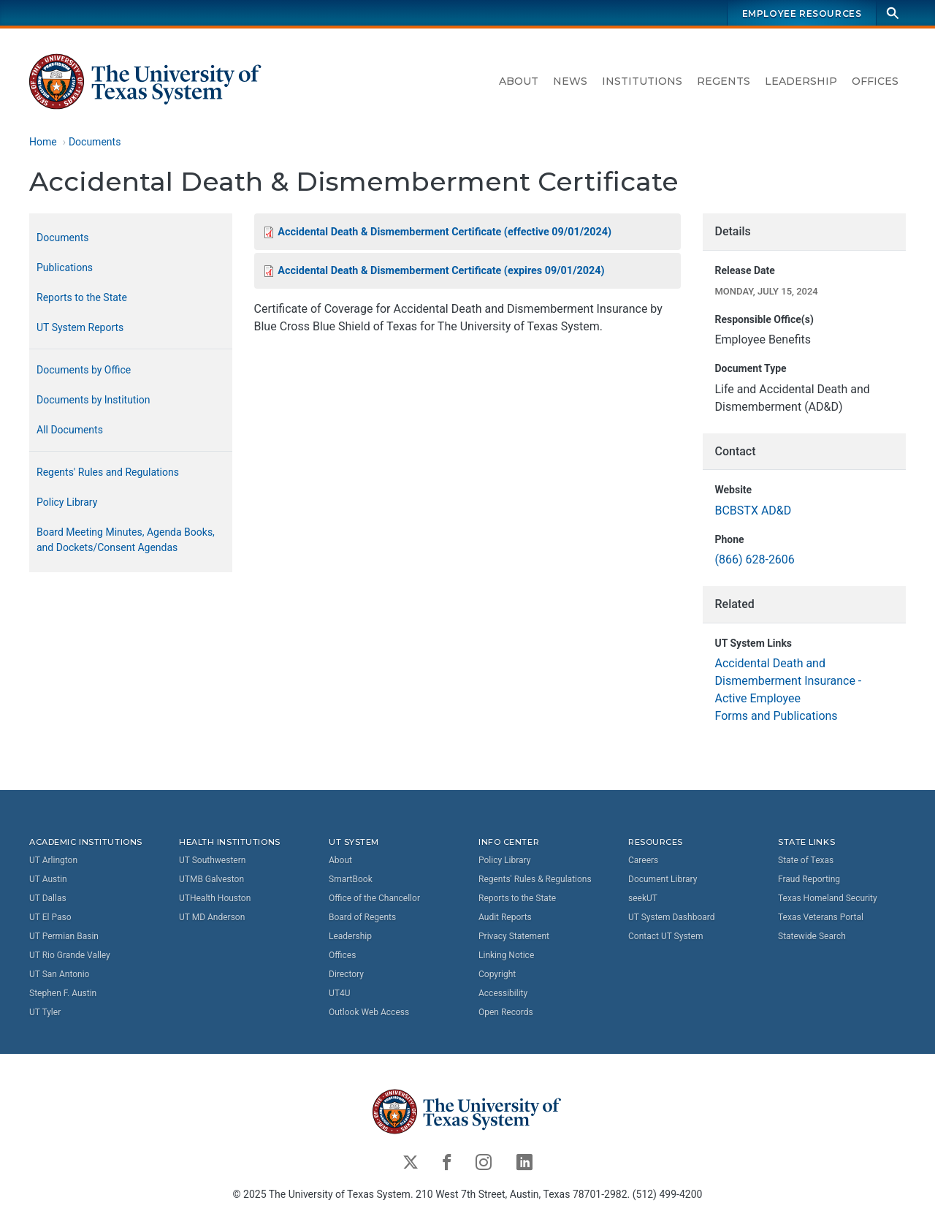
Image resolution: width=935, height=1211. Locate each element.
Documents (95, 142)
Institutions (642, 81)
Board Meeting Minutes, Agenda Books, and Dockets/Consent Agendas (126, 539)
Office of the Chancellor (374, 897)
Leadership (801, 81)
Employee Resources (802, 13)
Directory (346, 973)
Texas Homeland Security (827, 897)
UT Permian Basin (64, 935)
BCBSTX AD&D (752, 510)
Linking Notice (506, 954)
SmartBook (351, 878)
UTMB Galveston (211, 878)
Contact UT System (665, 935)
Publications (65, 267)
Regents (723, 81)
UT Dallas (47, 897)
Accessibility (502, 992)
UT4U (339, 992)
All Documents (70, 430)
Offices (875, 81)
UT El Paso (50, 916)
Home (43, 142)
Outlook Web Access (369, 1011)
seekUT (642, 897)
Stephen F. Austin (62, 992)
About (518, 81)
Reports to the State (82, 297)
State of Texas (805, 859)
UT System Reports (80, 327)
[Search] (893, 13)
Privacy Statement (513, 935)
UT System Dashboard (671, 916)
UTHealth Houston (215, 897)
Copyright (497, 973)
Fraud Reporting (809, 878)
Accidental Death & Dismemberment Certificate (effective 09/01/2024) (444, 232)
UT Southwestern (212, 859)
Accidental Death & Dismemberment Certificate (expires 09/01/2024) (441, 271)
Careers (643, 859)
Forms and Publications (775, 717)
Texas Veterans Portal (820, 916)
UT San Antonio (59, 973)
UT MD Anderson (212, 916)
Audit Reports (505, 916)
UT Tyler (45, 1011)
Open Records (505, 1011)
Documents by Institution (93, 400)
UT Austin (48, 878)
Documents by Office (84, 370)
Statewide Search (812, 935)
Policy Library (67, 502)
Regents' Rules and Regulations (108, 472)
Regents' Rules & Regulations (535, 878)
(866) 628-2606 (754, 560)
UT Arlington (53, 859)
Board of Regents (362, 916)
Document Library (662, 878)
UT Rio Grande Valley (69, 954)
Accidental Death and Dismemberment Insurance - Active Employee (787, 681)
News (570, 81)
